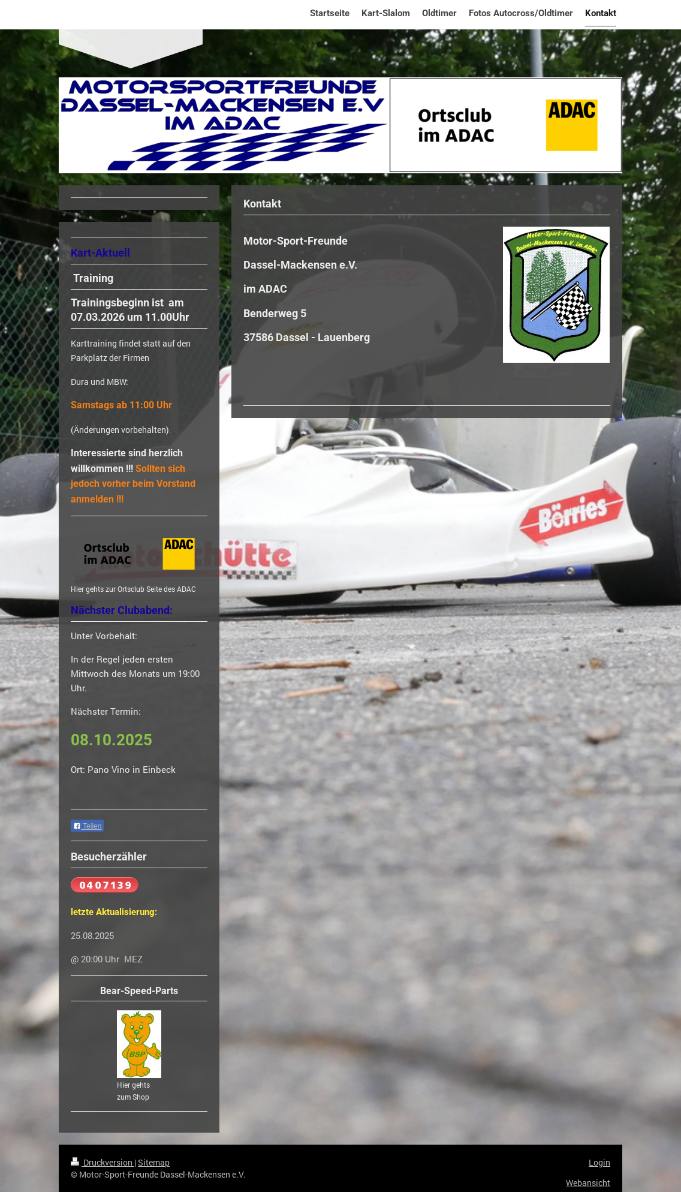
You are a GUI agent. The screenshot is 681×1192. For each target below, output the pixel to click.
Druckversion (102, 1162)
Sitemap (154, 1162)
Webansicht (588, 1182)
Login (599, 1162)
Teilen (87, 826)
